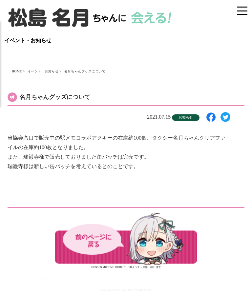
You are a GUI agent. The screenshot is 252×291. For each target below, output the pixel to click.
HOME (17, 71)
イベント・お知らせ (43, 71)
